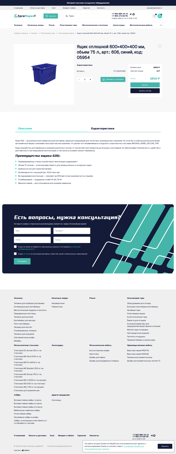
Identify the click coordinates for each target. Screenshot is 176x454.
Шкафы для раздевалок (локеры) (104, 361)
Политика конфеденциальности (59, 446)
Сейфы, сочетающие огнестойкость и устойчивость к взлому (30, 422)
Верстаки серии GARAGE (138, 354)
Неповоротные (58, 303)
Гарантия (86, 8)
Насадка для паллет (23, 327)
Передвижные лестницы (25, 313)
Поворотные (57, 307)
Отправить (22, 261)
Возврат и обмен (69, 8)
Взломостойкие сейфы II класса (28, 403)
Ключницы (56, 400)
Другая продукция (61, 395)
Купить (145, 85)
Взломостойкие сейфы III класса (28, 407)
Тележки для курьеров (24, 334)
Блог (54, 8)
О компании (18, 8)
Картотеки (94, 354)
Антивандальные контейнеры (27, 307)
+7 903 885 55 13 (120, 14)
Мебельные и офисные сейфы (27, 410)
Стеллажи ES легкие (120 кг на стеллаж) (27, 352)
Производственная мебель (139, 345)
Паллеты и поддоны (136, 336)
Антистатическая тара (137, 317)
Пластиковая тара (68, 25)
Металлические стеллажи (95, 25)
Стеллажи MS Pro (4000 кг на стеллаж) (27, 363)
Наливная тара (133, 310)
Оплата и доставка (37, 8)
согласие (26, 254)
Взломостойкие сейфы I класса (27, 400)
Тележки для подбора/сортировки (29, 303)
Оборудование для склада (139, 303)
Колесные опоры (36, 25)
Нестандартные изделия (138, 333)
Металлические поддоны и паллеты (30, 310)
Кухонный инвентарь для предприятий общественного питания (143, 325)
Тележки (18, 25)
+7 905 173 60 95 (120, 16)
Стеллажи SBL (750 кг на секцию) (29, 387)
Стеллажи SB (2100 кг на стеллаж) (29, 383)
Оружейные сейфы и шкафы (26, 417)
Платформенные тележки (25, 330)
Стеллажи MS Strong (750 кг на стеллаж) (27, 375)
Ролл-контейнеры (22, 324)
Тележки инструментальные (139, 357)
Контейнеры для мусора (24, 320)
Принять (165, 446)
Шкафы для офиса (97, 357)
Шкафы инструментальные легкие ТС (143, 361)
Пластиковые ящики (136, 313)
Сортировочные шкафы (24, 337)
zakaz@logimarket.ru (154, 8)
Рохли (52, 25)
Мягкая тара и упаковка (137, 330)
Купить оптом (145, 91)
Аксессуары (119, 25)
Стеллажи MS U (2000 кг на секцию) (30, 380)
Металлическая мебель (141, 25)
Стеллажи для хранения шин (27, 390)
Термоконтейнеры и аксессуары (141, 340)
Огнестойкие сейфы (22, 414)
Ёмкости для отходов (136, 320)
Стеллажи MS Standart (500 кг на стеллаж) (28, 369)
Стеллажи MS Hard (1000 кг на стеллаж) (27, 358)
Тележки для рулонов (23, 317)
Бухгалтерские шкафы (99, 350)
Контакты (101, 8)
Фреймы (17, 341)
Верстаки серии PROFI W (138, 350)
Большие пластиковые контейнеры (142, 307)
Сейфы (17, 395)
